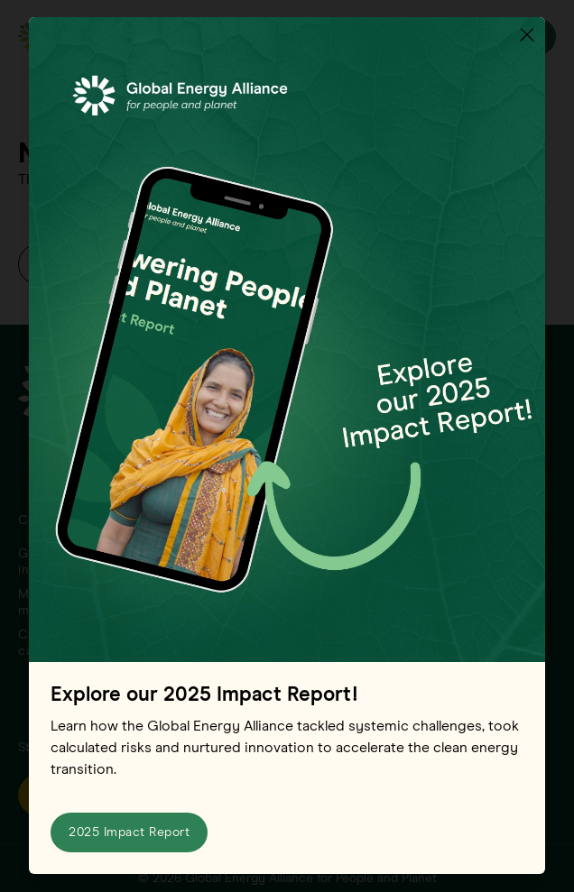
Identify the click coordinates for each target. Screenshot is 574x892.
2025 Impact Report (129, 833)
